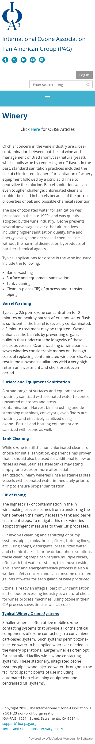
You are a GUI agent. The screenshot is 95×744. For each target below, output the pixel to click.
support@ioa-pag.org (19, 723)
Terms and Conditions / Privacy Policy (32, 728)
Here (35, 129)
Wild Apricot (54, 738)
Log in (84, 74)
